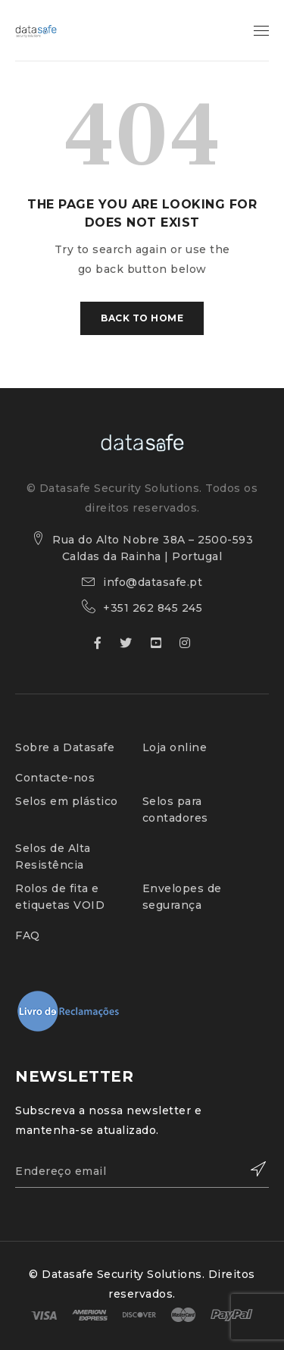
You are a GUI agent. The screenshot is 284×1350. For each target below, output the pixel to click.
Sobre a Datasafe (64, 747)
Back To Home (142, 318)
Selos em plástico (66, 801)
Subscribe (250, 1169)
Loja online (175, 747)
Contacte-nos (55, 778)
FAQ (27, 935)
